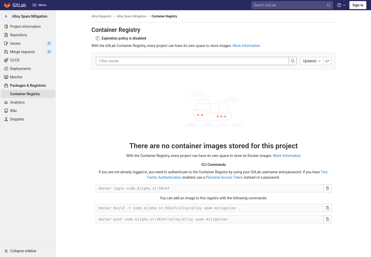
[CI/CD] (28, 60)
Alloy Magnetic (102, 16)
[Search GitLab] (293, 5)
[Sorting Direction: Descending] (327, 61)
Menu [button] (39, 5)
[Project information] (28, 26)
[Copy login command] (328, 188)
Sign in (357, 5)
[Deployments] (28, 69)
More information (246, 46)
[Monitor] (28, 77)
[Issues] (28, 43)
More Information (287, 156)
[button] (28, 251)
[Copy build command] (328, 208)
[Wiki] (28, 111)
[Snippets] (28, 119)
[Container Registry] (28, 94)
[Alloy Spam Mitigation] (28, 16)
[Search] (293, 61)
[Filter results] (130, 61)
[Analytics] (28, 102)
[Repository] (28, 35)
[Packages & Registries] (28, 85)
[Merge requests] (28, 52)
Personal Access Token (224, 177)
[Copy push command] (328, 219)
